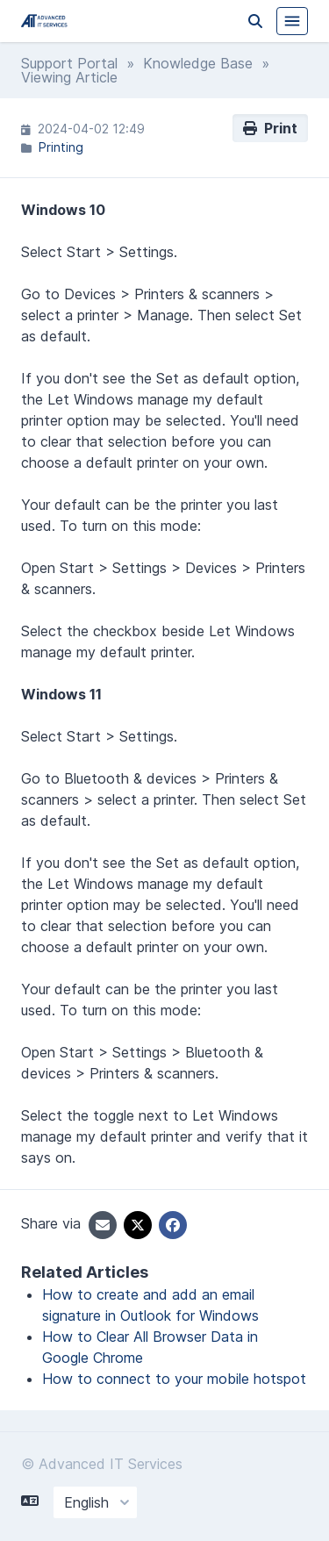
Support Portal (69, 63)
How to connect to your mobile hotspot (174, 1378)
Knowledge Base (198, 63)
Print (270, 128)
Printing (61, 147)
